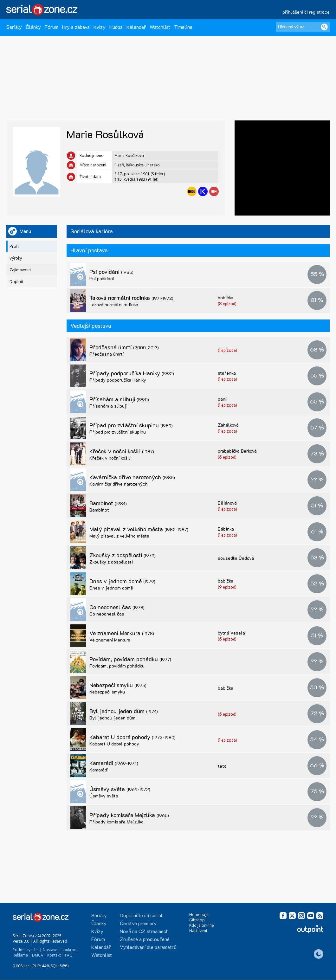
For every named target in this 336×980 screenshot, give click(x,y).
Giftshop (197, 920)
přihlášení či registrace (306, 12)
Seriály (14, 26)
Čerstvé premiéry (138, 923)
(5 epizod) (227, 457)
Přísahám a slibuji (119, 399)
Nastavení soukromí (61, 949)
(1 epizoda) (227, 350)
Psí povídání (111, 271)
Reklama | (22, 955)
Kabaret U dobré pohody (132, 737)
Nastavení (198, 930)
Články (33, 26)
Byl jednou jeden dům (123, 711)
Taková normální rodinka (131, 297)
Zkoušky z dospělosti (122, 555)
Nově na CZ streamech (144, 931)
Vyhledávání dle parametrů (148, 947)
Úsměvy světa (119, 789)
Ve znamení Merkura (121, 633)
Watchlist (160, 26)
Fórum (51, 26)
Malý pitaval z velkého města (138, 529)
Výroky (16, 258)
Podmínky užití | (27, 949)
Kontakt (54, 955)
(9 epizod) (227, 587)
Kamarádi (113, 763)
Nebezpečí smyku (117, 685)
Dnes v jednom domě (122, 581)
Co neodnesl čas (117, 607)
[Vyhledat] (324, 26)
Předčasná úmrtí (124, 347)
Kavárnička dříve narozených (132, 477)
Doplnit (16, 281)
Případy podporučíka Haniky (131, 373)
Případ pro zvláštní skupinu (131, 425)
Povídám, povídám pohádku (130, 659)
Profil (14, 246)
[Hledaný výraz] (303, 27)
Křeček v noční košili (121, 451)
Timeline (183, 26)
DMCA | (39, 955)
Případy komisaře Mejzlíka (129, 815)
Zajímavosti (20, 270)
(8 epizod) (227, 303)
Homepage (199, 914)
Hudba (116, 26)
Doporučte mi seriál (141, 915)
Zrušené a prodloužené (145, 939)
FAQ (69, 955)
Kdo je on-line (201, 925)
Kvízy (100, 26)
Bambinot (108, 503)
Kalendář (136, 26)
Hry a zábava (76, 26)
